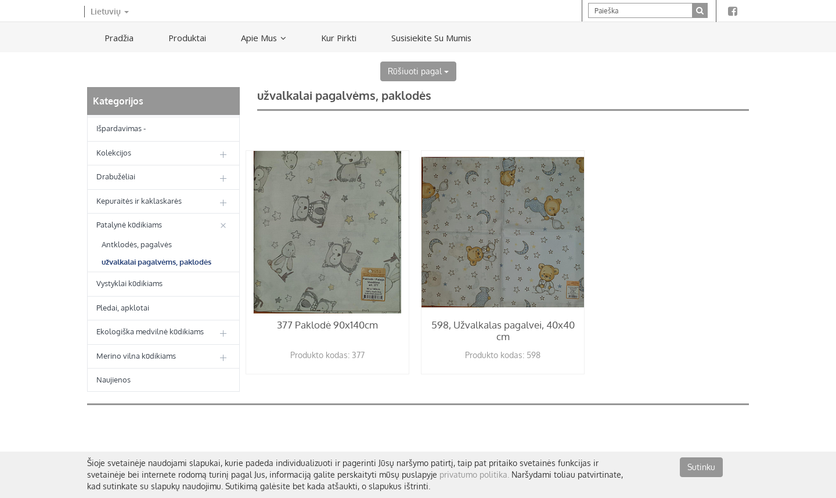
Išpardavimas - (121, 128)
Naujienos (113, 379)
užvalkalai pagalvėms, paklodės (156, 261)
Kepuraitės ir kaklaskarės (139, 200)
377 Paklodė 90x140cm (327, 325)
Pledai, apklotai (122, 307)
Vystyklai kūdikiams (129, 283)
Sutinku (701, 467)
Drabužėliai (115, 176)
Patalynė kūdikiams (129, 224)
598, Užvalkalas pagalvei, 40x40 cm (503, 330)
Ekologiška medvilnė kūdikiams (150, 331)
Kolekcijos (113, 152)
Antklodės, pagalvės (137, 244)
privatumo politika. (474, 474)
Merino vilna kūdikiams (136, 355)
